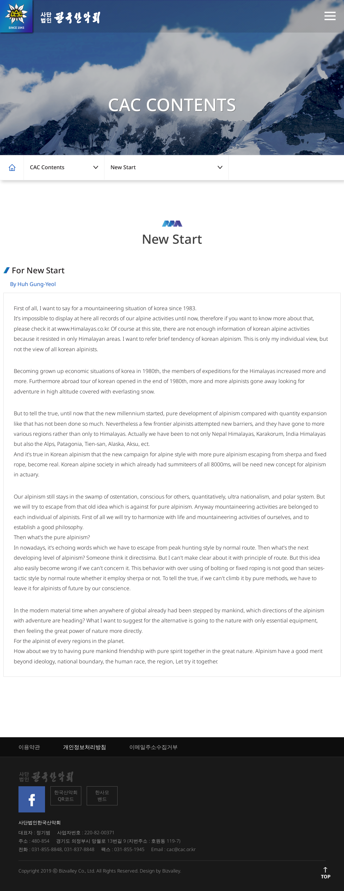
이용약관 (29, 747)
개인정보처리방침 (84, 747)
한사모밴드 (102, 795)
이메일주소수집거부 (153, 747)
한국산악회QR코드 (66, 795)
